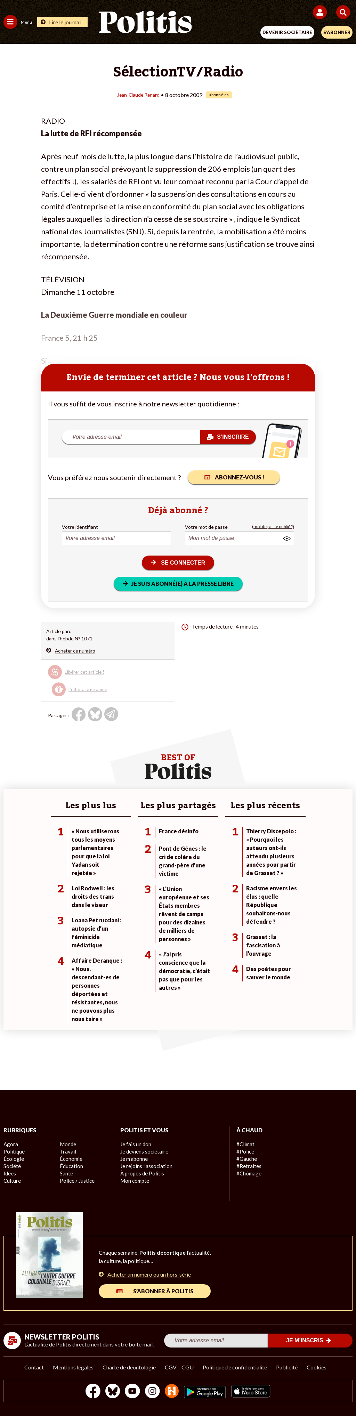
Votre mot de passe (206, 526)
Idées (9, 1173)
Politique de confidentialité (235, 1367)
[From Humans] (174, 1392)
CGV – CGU (179, 1367)
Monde (67, 1144)
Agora (10, 1144)
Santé (66, 1173)
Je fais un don (135, 1144)
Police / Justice (76, 1181)
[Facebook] (87, 1392)
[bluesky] (109, 1392)
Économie (70, 1159)
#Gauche (246, 1159)
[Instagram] (152, 1392)
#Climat (244, 1144)
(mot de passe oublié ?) (273, 526)
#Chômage (248, 1173)
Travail (67, 1152)
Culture (11, 1181)
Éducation (71, 1166)
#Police (244, 1152)
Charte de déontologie (129, 1367)
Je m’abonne (133, 1159)
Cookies (316, 1367)
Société (11, 1166)
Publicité (287, 1367)
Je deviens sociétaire (143, 1152)
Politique (13, 1152)
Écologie (12, 1159)
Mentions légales (73, 1367)
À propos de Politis (140, 1173)
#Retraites (248, 1166)
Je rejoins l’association (144, 1166)
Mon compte (134, 1181)
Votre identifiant (80, 526)
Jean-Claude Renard (138, 94)
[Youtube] (130, 1392)
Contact (34, 1367)
